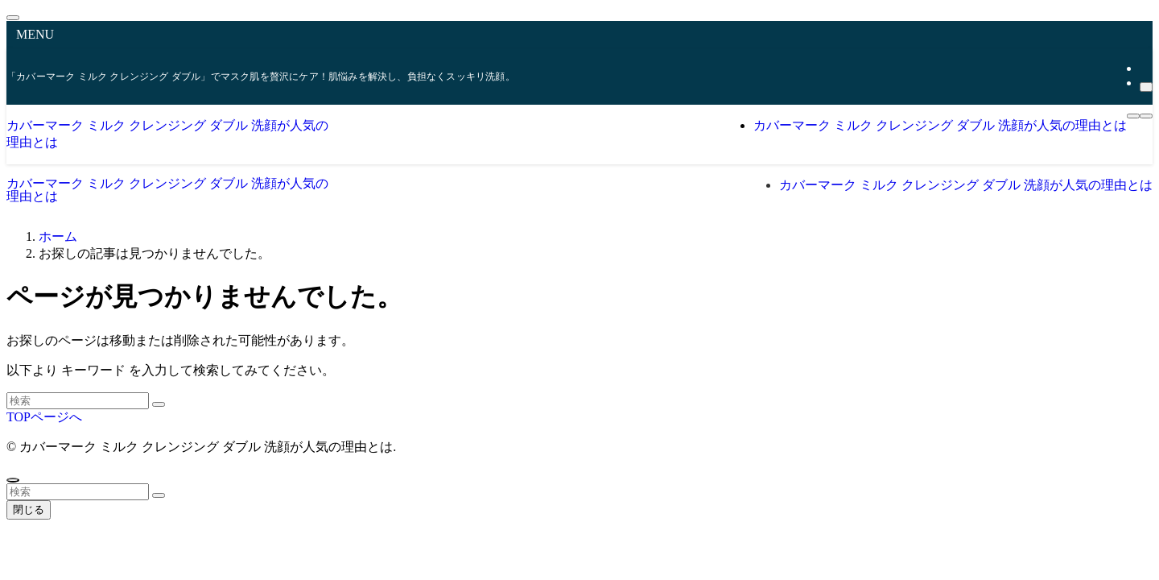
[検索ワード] (77, 400)
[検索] (1146, 87)
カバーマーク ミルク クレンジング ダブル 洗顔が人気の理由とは (167, 189)
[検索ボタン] (1146, 116)
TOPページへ (44, 417)
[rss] (1144, 68)
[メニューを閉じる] (12, 17)
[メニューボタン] (1133, 116)
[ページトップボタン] (12, 480)
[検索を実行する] (158, 404)
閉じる (28, 509)
